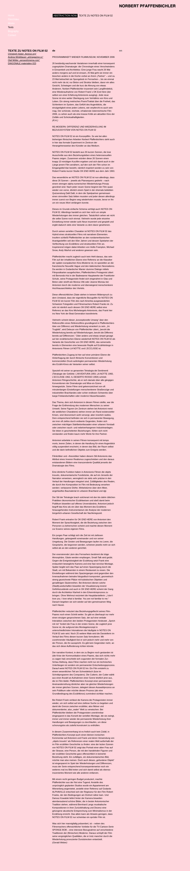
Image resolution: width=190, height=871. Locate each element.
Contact (12, 35)
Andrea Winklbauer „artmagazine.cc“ (25, 57)
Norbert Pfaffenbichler (147, 6)
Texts (10, 27)
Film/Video (13, 19)
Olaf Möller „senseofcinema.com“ (24, 60)
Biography (13, 31)
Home (11, 15)
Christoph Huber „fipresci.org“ (22, 54)
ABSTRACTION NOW (65, 15)
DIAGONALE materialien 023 (22, 63)
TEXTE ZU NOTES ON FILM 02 (96, 15)
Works (11, 23)
